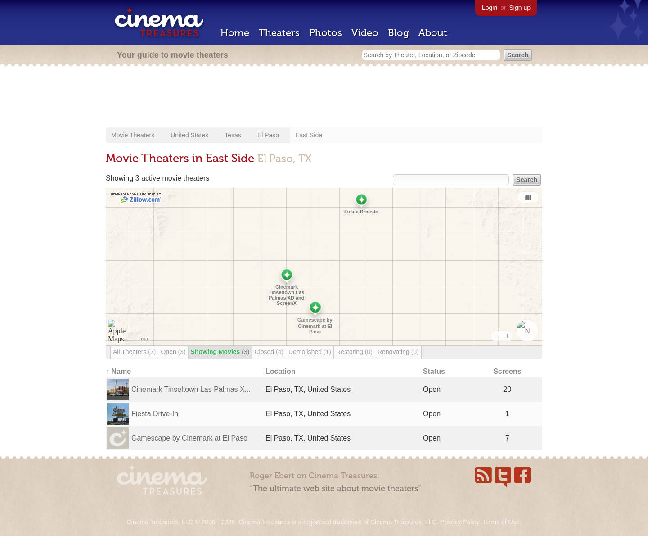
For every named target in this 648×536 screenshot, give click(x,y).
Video (364, 33)
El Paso (268, 135)
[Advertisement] (324, 97)
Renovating (398, 351)
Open (173, 351)
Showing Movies (220, 351)
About (432, 33)
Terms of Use (500, 522)
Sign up (520, 7)
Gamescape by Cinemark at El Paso (189, 438)
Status (434, 371)
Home (234, 33)
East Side (308, 135)
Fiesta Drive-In (154, 414)
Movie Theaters (132, 135)
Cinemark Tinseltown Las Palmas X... (191, 389)
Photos (325, 33)
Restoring (354, 351)
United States (189, 135)
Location (281, 371)
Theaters (279, 33)
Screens (507, 371)
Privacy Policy (459, 522)
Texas (233, 135)
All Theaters (134, 351)
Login (489, 7)
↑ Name (118, 371)
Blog (398, 33)
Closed (269, 351)
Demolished (309, 351)
